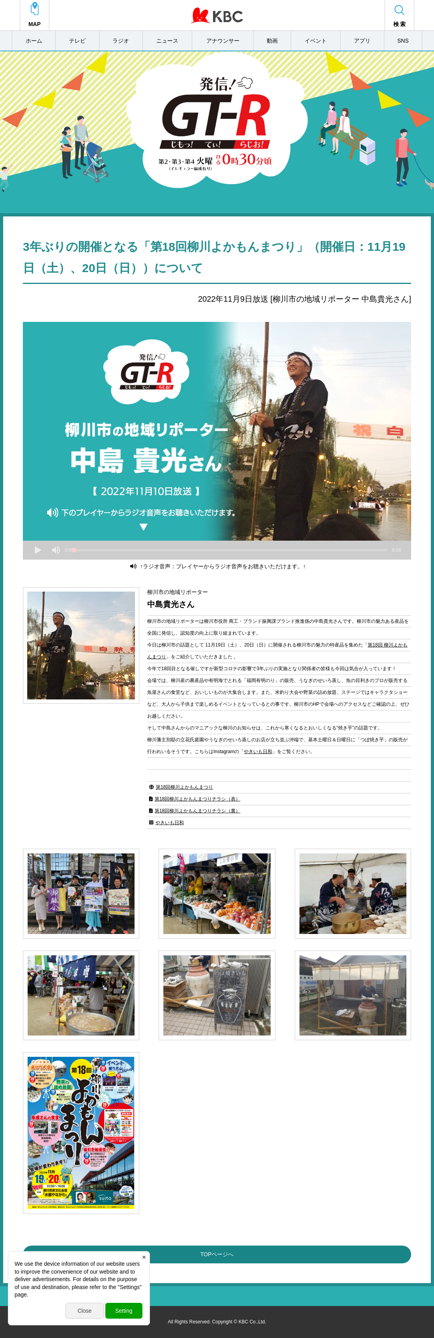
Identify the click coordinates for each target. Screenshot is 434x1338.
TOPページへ (217, 1254)
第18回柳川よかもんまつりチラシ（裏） (197, 811)
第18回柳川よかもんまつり (184, 787)
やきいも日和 (258, 751)
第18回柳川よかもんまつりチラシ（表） (197, 799)
